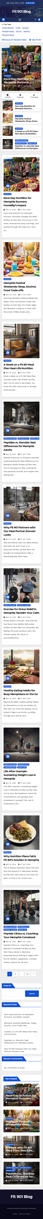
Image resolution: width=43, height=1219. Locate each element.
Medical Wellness (22, 140)
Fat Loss (19, 31)
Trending (34, 96)
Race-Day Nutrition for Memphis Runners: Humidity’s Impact (25, 108)
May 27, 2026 (11, 210)
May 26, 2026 (11, 295)
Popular (20, 96)
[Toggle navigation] (19, 19)
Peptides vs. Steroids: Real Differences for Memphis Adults (27, 148)
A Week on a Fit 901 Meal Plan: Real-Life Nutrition (26, 132)
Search (7, 985)
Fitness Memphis (8, 28)
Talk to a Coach (24, 1214)
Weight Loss (32, 143)
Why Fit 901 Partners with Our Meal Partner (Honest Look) (21, 82)
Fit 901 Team (24, 86)
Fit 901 (18, 28)
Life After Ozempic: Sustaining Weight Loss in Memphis (20, 775)
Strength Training (8, 31)
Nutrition (27, 31)
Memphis (25, 28)
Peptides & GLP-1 (21, 143)
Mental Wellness (10, 605)
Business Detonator (29, 1208)
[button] (35, 19)
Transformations (10, 767)
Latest (7, 96)
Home (15, 1214)
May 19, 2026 (11, 86)
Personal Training (8, 35)
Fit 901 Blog (21, 11)
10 (27, 974)
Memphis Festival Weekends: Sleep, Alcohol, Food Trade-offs (27, 121)
